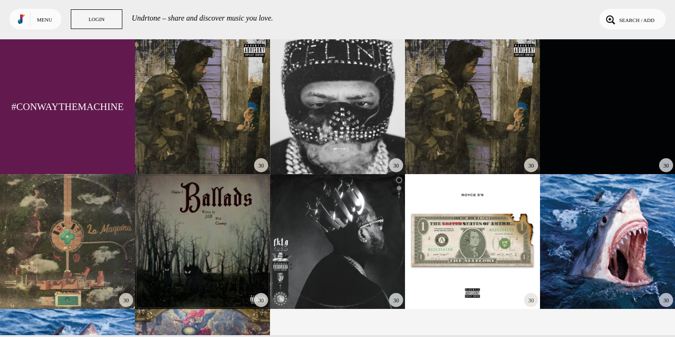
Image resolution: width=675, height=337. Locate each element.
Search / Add (629, 19)
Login (97, 19)
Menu (44, 19)
